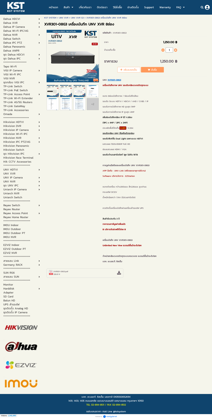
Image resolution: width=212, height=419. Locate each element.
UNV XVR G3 (77, 17)
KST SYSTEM (50, 17)
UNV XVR (63, 17)
